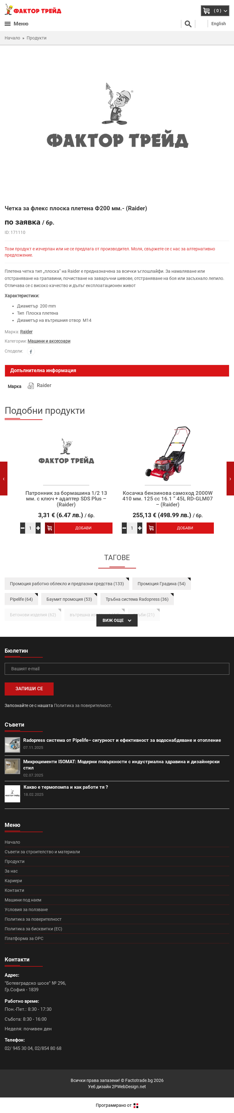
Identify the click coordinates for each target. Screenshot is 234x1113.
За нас (11, 871)
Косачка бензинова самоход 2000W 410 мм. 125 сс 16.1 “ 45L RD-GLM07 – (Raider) (167, 499)
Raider (26, 331)
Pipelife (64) (21, 599)
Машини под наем (23, 899)
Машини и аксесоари (49, 341)
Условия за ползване (26, 909)
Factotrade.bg (139, 1080)
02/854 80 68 (48, 1048)
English (218, 23)
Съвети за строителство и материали (42, 851)
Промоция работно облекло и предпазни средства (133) (67, 583)
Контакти (14, 890)
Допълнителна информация (43, 370)
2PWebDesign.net (129, 1086)
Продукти (14, 861)
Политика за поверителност (82, 705)
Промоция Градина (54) (162, 583)
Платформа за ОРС (24, 938)
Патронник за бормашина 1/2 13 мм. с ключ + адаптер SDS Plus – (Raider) (66, 499)
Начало (12, 842)
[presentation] (3, 478)
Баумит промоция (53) (69, 599)
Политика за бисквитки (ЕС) (33, 928)
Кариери (13, 880)
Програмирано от (117, 1105)
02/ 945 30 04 (19, 1048)
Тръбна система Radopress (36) (137, 599)
